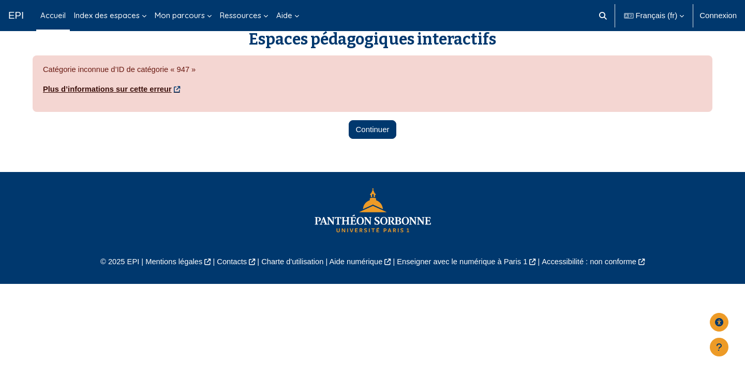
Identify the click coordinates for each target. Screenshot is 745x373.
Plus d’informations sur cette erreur (108, 105)
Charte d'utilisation (290, 277)
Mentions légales (169, 277)
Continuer (372, 144)
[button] (603, 15)
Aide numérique (355, 277)
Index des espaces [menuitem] (107, 15)
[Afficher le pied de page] (719, 347)
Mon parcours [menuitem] (180, 15)
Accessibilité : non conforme (594, 277)
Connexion (718, 15)
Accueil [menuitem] (53, 15)
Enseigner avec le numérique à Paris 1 (464, 277)
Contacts (228, 277)
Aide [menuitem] (284, 15)
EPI (16, 15)
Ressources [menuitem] (240, 15)
